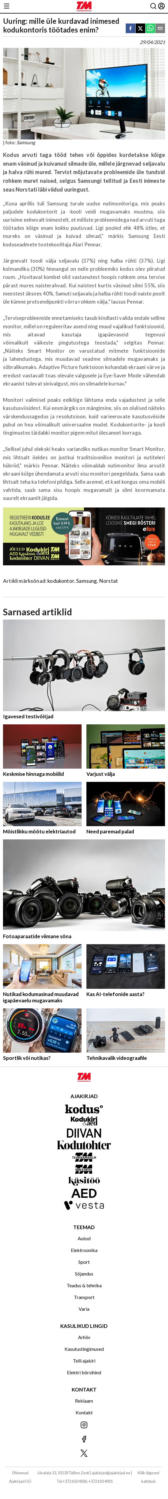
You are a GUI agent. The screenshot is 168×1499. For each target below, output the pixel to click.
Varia (84, 1309)
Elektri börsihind (84, 1372)
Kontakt (84, 1412)
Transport (84, 1297)
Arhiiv (84, 1337)
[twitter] (140, 28)
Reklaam (84, 1401)
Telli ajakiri (84, 1360)
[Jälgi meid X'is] (84, 1454)
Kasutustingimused (84, 1349)
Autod (84, 1238)
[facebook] (130, 28)
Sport (84, 1262)
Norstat (108, 581)
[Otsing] (153, 6)
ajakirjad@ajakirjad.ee (111, 1472)
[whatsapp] (150, 28)
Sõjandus (84, 1273)
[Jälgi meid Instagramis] (84, 1425)
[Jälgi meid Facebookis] (84, 1439)
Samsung (86, 581)
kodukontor (60, 581)
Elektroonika (84, 1250)
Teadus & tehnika (84, 1285)
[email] (160, 28)
